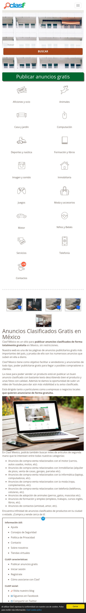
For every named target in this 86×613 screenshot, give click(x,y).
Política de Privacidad (23, 537)
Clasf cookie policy (34, 610)
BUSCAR (43, 51)
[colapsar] (78, 5)
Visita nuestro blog (22, 590)
